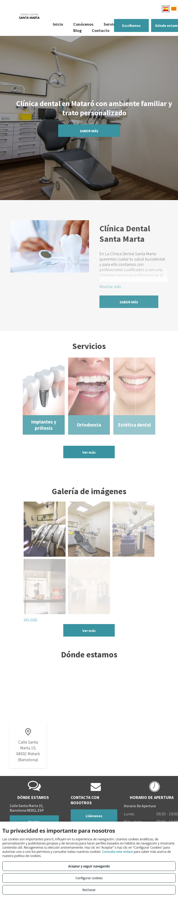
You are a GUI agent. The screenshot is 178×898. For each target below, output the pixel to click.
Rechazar (88, 890)
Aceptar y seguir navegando (89, 866)
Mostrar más (110, 286)
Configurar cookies (89, 878)
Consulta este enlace (117, 851)
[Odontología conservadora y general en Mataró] (45, 529)
